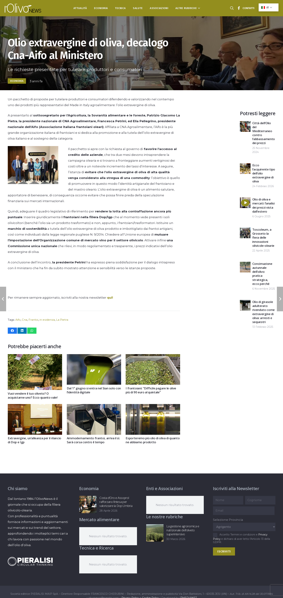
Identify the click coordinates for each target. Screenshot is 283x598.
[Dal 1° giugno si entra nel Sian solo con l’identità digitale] (94, 357)
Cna (24, 319)
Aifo (18, 319)
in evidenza (47, 319)
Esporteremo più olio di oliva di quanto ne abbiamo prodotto (153, 440)
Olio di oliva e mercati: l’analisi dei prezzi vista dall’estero (263, 205)
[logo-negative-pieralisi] (30, 561)
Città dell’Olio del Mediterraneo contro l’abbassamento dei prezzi (263, 133)
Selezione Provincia (228, 520)
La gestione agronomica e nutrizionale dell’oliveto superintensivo (182, 530)
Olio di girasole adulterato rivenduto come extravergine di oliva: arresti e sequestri (263, 312)
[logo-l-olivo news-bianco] (23, 8)
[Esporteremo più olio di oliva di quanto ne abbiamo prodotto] (153, 407)
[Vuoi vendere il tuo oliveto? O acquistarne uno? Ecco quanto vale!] (35, 357)
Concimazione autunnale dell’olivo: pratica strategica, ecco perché (262, 274)
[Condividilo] (12, 331)
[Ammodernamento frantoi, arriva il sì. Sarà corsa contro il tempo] (94, 407)
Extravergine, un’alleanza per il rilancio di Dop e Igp (34, 440)
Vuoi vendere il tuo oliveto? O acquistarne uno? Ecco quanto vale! (32, 395)
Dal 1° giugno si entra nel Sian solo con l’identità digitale (94, 390)
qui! (110, 297)
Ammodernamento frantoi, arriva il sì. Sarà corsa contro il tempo (93, 440)
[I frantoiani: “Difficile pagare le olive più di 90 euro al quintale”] (153, 357)
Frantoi (33, 319)
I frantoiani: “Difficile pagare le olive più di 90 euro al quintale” (151, 390)
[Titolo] (239, 8)
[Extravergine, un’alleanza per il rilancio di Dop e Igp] (35, 407)
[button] (198, 8)
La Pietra (62, 319)
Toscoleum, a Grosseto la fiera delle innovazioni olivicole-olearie (263, 237)
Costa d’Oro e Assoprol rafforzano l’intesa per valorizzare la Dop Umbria (115, 502)
